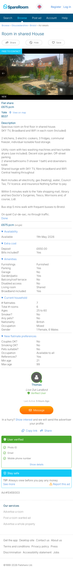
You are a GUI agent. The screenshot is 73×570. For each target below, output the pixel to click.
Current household (15, 297)
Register (56, 7)
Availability (11, 231)
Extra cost (10, 243)
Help (65, 18)
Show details (36, 464)
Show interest (24, 419)
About (56, 540)
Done (4, 218)
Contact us (42, 540)
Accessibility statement (37, 552)
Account (51, 18)
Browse (22, 18)
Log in (67, 7)
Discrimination (12, 552)
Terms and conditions (16, 546)
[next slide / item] (69, 73)
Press (54, 546)
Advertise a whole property (19, 524)
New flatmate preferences (20, 336)
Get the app (10, 540)
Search (7, 18)
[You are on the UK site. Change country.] (39, 6)
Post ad (36, 18)
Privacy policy (40, 546)
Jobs (56, 552)
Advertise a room (13, 511)
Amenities (10, 259)
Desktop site (26, 540)
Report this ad (59, 484)
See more (9, 484)
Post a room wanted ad (17, 517)
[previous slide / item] (3, 73)
